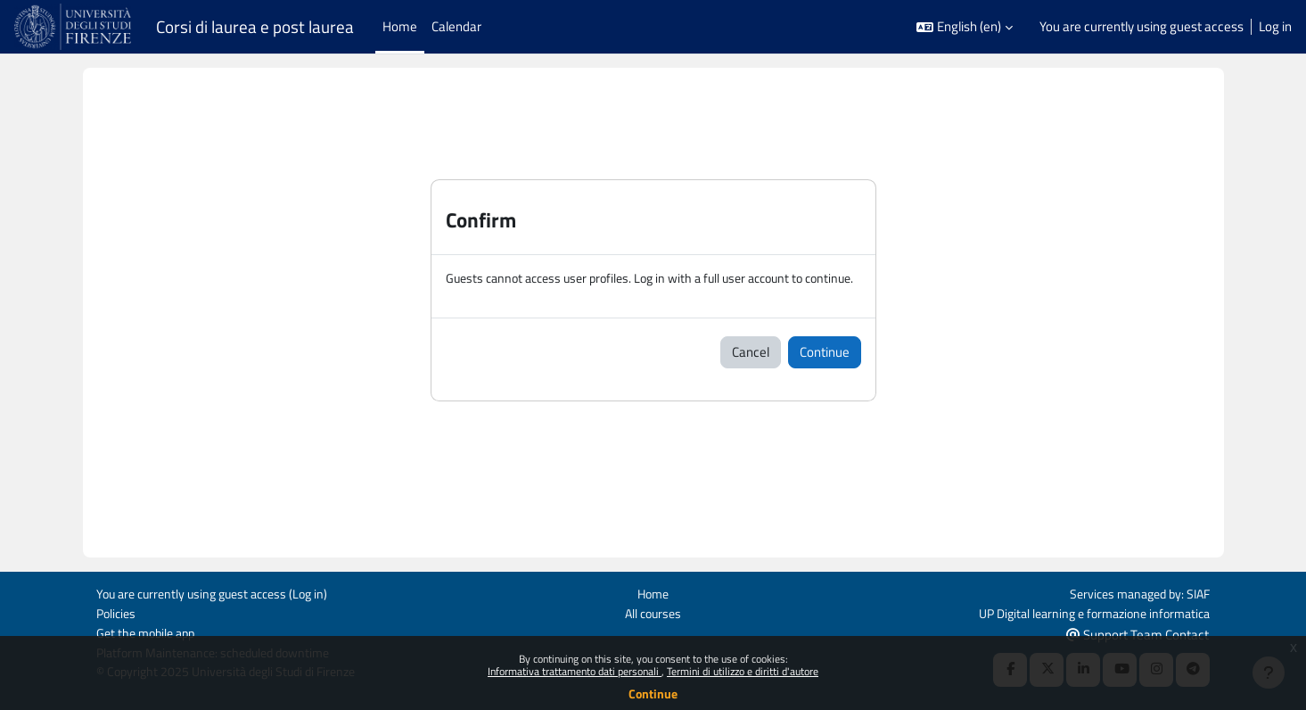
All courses (652, 611)
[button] (964, 27)
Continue (653, 693)
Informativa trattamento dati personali (574, 671)
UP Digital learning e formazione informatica (1085, 611)
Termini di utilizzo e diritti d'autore (742, 671)
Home (653, 592)
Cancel (750, 372)
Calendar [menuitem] (456, 26)
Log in (1275, 27)
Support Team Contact (1137, 633)
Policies (117, 611)
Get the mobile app (149, 632)
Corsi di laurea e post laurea (255, 26)
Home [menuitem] (399, 26)
